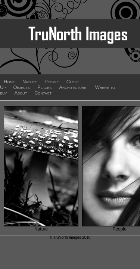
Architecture (72, 87)
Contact (43, 93)
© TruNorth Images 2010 (70, 237)
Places (44, 87)
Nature (29, 81)
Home (9, 81)
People (51, 81)
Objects (21, 87)
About (21, 93)
